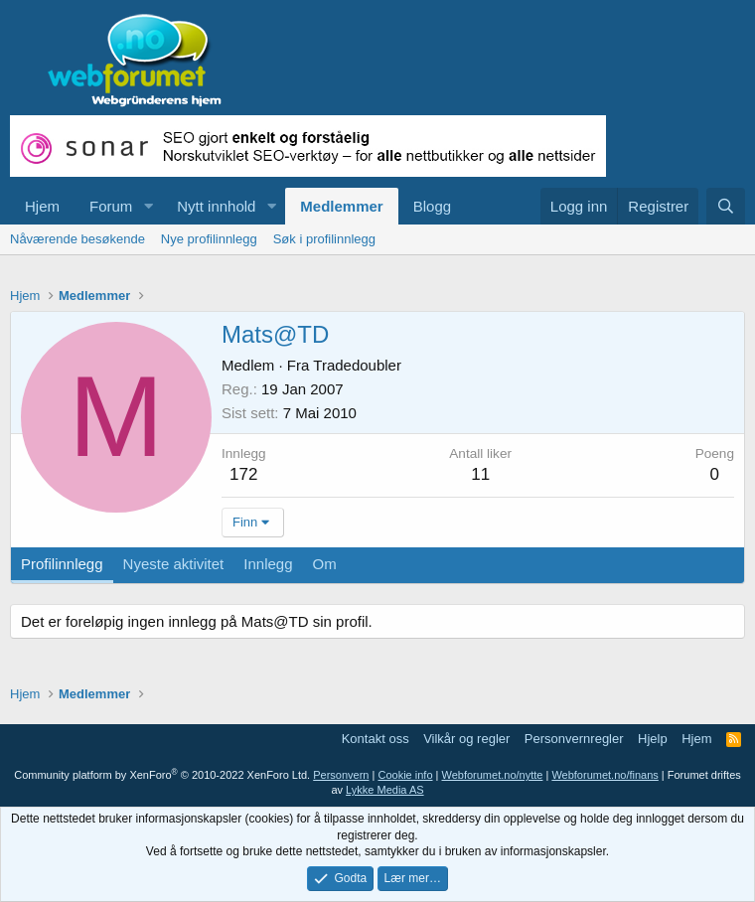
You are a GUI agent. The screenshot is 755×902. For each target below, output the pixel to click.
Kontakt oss (375, 738)
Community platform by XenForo (162, 775)
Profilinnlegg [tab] (62, 563)
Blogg (432, 206)
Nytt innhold (216, 206)
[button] (148, 206)
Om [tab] (325, 563)
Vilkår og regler (466, 738)
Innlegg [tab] (267, 563)
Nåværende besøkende (77, 238)
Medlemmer (341, 206)
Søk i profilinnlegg (324, 238)
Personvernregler (574, 738)
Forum (110, 206)
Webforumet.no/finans (604, 775)
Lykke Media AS (384, 790)
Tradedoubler (357, 365)
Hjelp (653, 738)
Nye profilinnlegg (209, 238)
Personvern (341, 775)
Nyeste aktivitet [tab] (174, 563)
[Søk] (725, 206)
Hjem (42, 206)
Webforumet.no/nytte (492, 775)
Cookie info (405, 775)
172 (243, 474)
